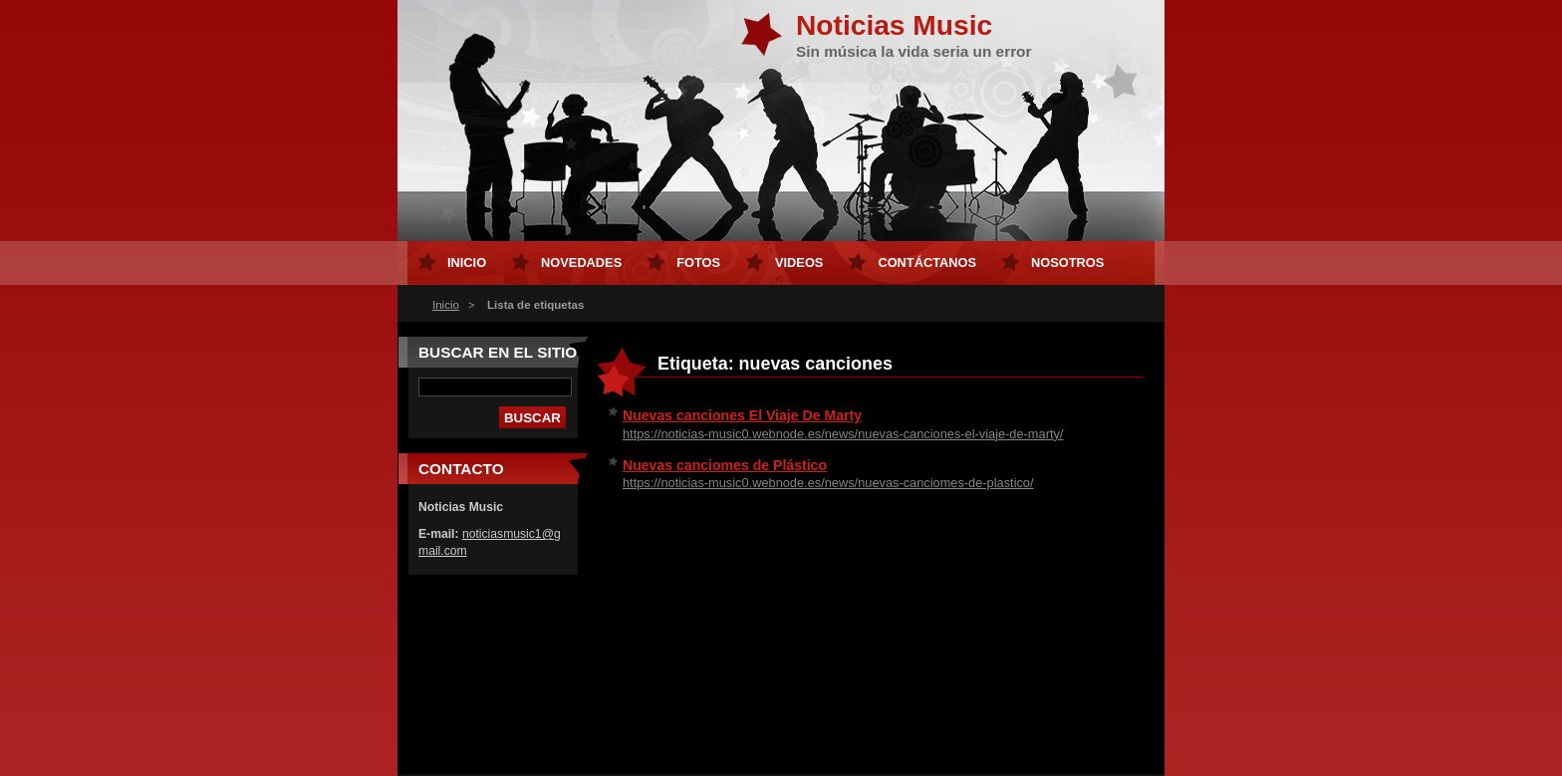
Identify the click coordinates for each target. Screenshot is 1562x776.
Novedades (581, 262)
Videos (799, 262)
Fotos (698, 262)
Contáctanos (927, 262)
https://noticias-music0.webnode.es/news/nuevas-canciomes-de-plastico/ (828, 482)
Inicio (445, 305)
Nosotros (1067, 262)
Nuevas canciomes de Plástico (725, 465)
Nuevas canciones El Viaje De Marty (742, 415)
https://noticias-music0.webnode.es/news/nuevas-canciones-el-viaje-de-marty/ (843, 433)
